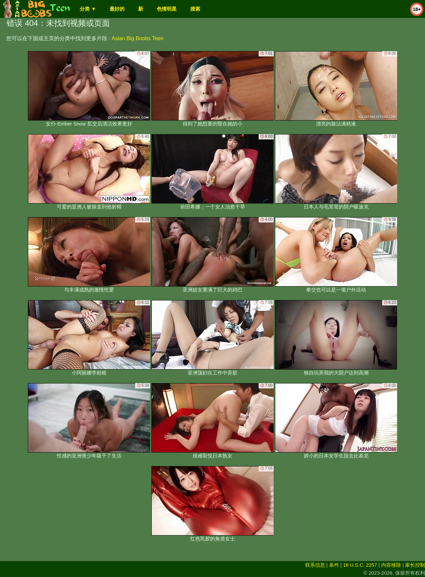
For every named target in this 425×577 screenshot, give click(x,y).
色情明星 (167, 9)
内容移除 (391, 565)
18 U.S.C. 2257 (360, 565)
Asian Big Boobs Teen (137, 38)
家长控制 (415, 565)
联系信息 (315, 565)
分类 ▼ (88, 9)
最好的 (117, 9)
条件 (334, 565)
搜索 (195, 9)
